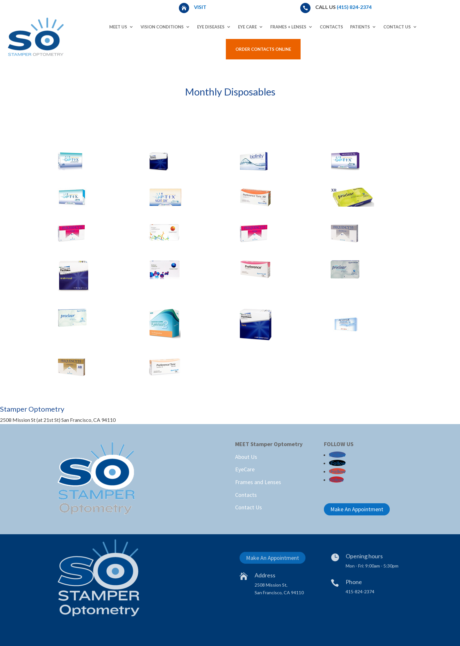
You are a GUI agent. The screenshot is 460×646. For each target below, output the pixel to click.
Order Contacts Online (263, 49)
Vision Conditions (162, 26)
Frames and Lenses (258, 482)
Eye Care (247, 26)
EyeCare (245, 469)
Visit (200, 7)
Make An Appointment (356, 509)
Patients (360, 26)
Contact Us (397, 26)
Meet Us (118, 26)
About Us (246, 456)
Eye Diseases (211, 26)
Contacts (331, 26)
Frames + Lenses (288, 26)
